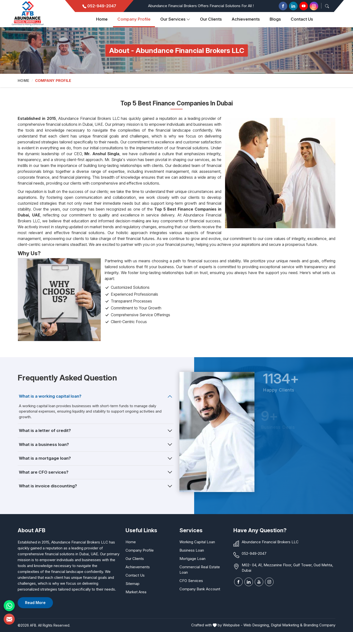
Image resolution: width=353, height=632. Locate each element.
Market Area (136, 592)
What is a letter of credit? (45, 430)
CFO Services (191, 580)
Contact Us (302, 19)
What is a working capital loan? (50, 396)
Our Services (175, 19)
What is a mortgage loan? (45, 458)
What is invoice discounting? (48, 485)
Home (102, 19)
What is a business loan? (44, 444)
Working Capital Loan (197, 542)
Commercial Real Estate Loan (199, 570)
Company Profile (134, 19)
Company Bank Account (199, 589)
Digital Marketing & (287, 625)
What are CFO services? (43, 472)
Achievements (246, 19)
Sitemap (132, 583)
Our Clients (135, 558)
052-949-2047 (99, 5)
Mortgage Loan (192, 558)
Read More (35, 602)
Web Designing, (256, 625)
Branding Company (319, 625)
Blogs (275, 19)
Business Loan (191, 550)
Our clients (211, 19)
